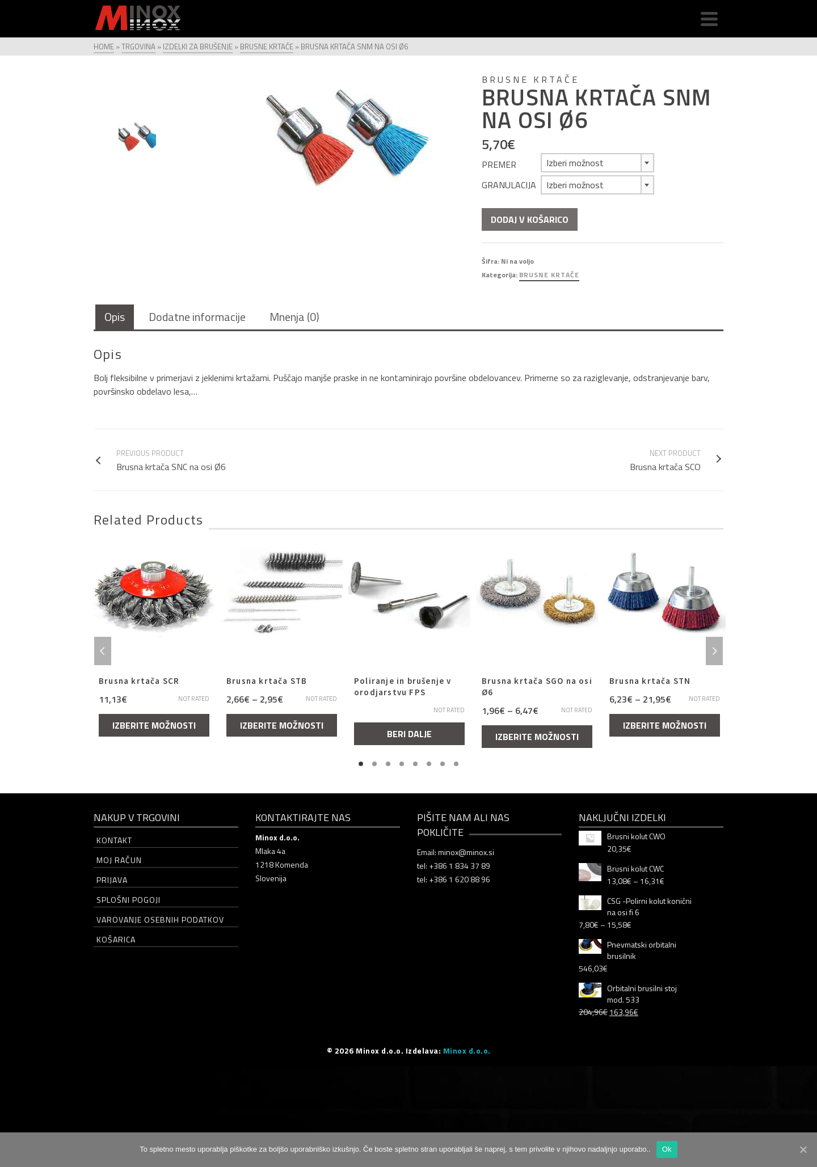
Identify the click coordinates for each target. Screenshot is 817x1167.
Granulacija (509, 185)
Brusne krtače (549, 274)
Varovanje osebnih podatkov (160, 919)
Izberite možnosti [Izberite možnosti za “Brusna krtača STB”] (281, 725)
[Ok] (802, 1149)
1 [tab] (361, 763)
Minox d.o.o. (467, 1050)
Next (714, 651)
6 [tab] (429, 763)
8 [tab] (456, 763)
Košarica (116, 939)
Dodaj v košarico (529, 219)
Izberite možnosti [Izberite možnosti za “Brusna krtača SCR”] (154, 725)
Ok (667, 1149)
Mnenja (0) (294, 316)
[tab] (115, 318)
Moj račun (119, 860)
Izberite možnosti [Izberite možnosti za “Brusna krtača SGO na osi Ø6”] (537, 736)
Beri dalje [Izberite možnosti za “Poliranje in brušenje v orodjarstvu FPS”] (409, 734)
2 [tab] (374, 763)
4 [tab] (401, 763)
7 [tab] (442, 763)
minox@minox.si (466, 852)
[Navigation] (709, 18)
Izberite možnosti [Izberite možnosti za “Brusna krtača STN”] (664, 725)
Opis (114, 316)
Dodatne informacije (197, 316)
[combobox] (597, 162)
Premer (499, 164)
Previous (102, 651)
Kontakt (114, 840)
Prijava (112, 880)
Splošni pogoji (128, 900)
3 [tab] (388, 763)
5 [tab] (415, 763)
